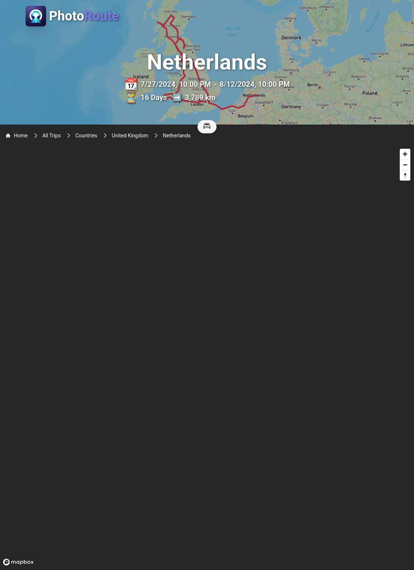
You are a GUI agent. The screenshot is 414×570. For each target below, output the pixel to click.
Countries (86, 135)
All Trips (51, 135)
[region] (207, 357)
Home (17, 135)
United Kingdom (130, 135)
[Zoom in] (405, 154)
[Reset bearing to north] (405, 175)
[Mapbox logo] (18, 562)
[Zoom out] (405, 164)
